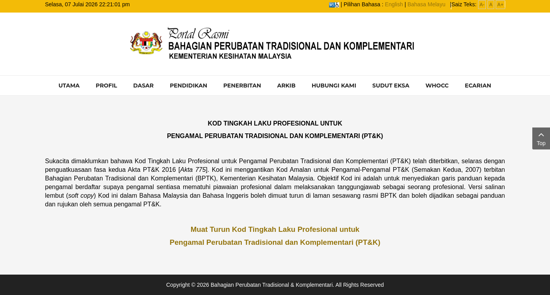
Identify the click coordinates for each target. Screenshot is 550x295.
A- (482, 4)
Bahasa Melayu (426, 4)
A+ (500, 4)
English (394, 4)
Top (541, 137)
